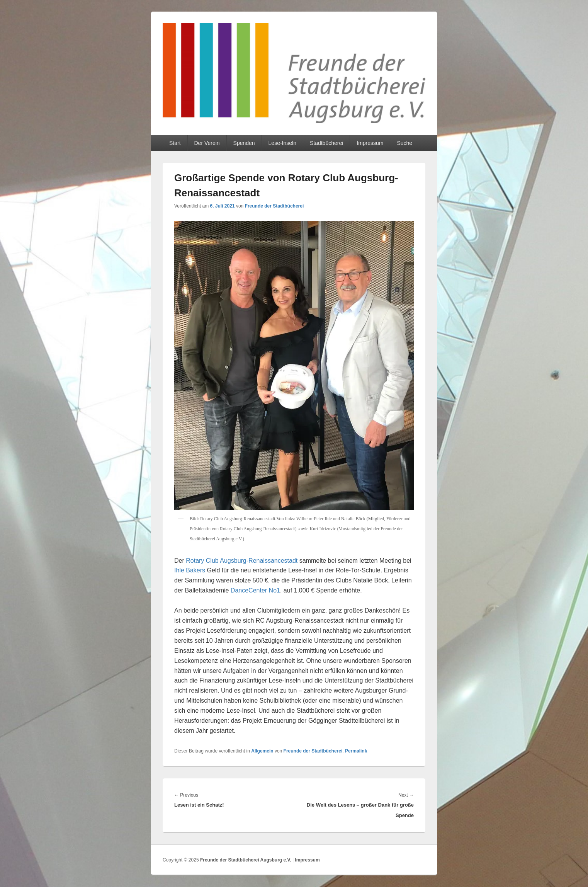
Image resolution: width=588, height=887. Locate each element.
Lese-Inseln (282, 143)
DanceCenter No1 (255, 590)
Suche (404, 143)
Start (175, 143)
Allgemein (262, 751)
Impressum (370, 143)
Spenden (244, 143)
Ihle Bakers (189, 570)
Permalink (356, 751)
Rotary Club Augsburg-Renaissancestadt (241, 560)
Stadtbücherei (326, 143)
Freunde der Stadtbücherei (274, 206)
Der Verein (206, 143)
